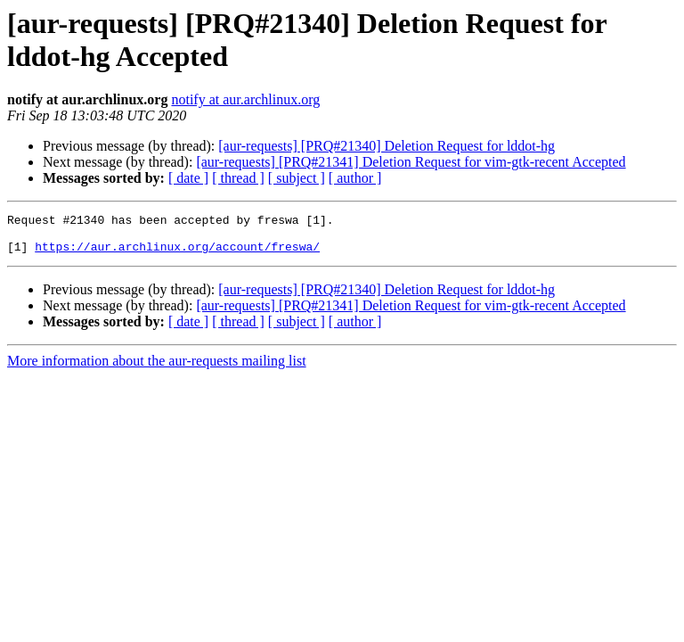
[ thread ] (238, 177)
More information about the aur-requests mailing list (156, 368)
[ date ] (188, 177)
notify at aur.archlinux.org (245, 99)
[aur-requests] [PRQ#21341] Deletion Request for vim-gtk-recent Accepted (410, 161)
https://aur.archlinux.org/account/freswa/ (177, 254)
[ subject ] (296, 177)
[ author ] (355, 177)
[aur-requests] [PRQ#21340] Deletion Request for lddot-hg (386, 145)
